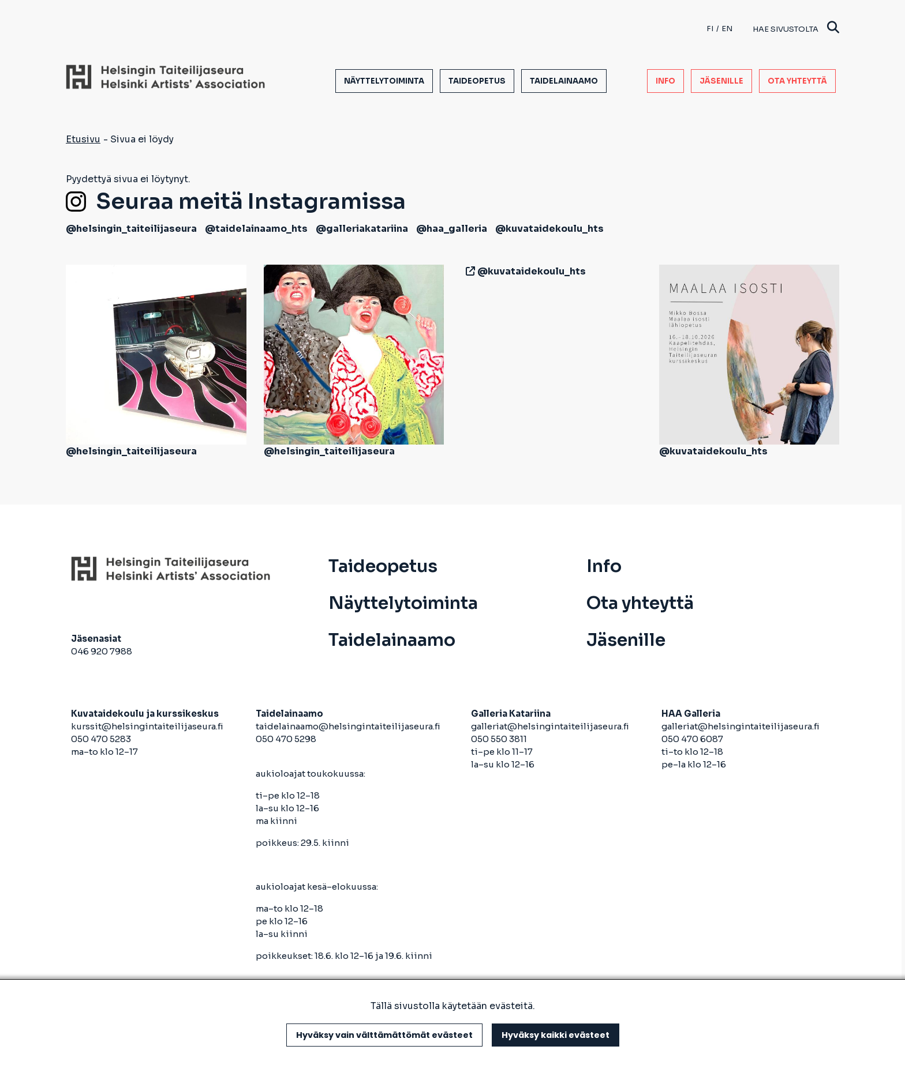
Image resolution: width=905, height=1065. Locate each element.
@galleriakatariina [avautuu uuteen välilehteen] (362, 229)
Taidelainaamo (564, 81)
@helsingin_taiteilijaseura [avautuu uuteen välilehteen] (131, 229)
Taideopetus (477, 81)
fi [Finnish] (709, 28)
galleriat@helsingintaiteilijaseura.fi (551, 726)
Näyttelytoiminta (384, 81)
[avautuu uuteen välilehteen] (468, 271)
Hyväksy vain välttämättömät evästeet (384, 1035)
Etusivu (83, 139)
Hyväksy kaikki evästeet (555, 1035)
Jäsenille (721, 81)
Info (665, 81)
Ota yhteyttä (797, 81)
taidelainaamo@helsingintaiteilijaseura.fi (348, 726)
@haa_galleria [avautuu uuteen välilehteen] (451, 229)
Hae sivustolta (796, 28)
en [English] (726, 28)
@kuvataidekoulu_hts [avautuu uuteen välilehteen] (549, 229)
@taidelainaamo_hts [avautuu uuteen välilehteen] (256, 229)
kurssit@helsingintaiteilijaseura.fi (148, 726)
